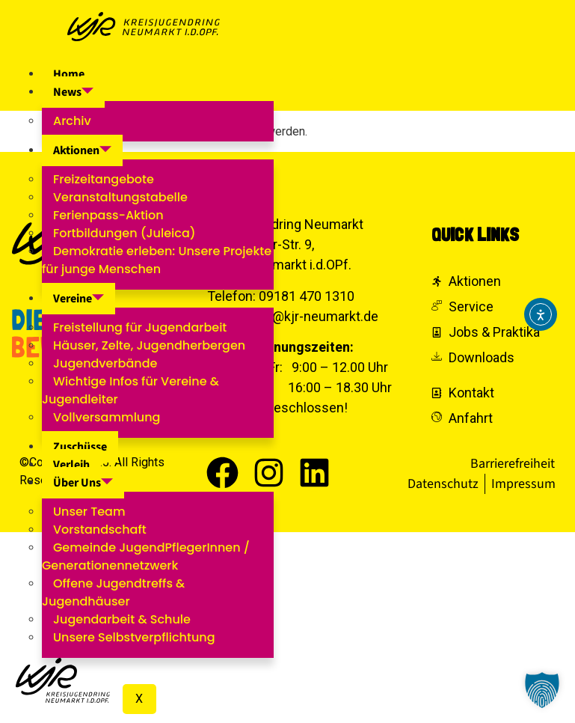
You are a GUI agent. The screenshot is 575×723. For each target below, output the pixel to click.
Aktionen (82, 150)
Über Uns (83, 483)
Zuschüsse (80, 447)
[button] (542, 690)
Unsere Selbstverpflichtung (134, 637)
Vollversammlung (106, 417)
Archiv (72, 120)
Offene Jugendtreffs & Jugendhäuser (113, 592)
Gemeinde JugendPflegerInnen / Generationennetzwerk (146, 556)
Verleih (71, 465)
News (73, 92)
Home (68, 74)
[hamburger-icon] (316, 72)
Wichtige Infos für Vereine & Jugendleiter (130, 390)
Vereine (78, 298)
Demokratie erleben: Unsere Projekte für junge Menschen (156, 260)
